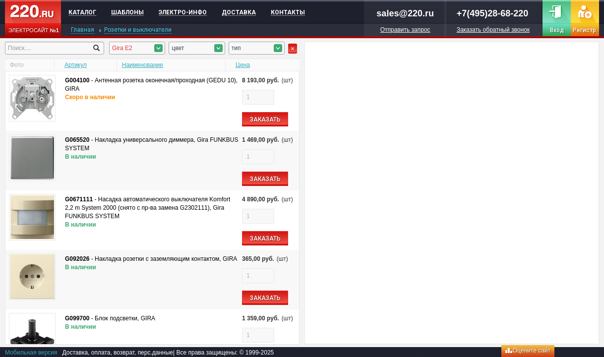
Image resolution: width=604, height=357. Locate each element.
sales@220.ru (405, 13)
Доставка (239, 12)
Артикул (75, 64)
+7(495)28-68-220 (493, 13)
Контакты (288, 12)
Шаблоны (127, 12)
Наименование (142, 64)
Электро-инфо (183, 12)
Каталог (82, 12)
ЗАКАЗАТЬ (265, 119)
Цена (243, 64)
